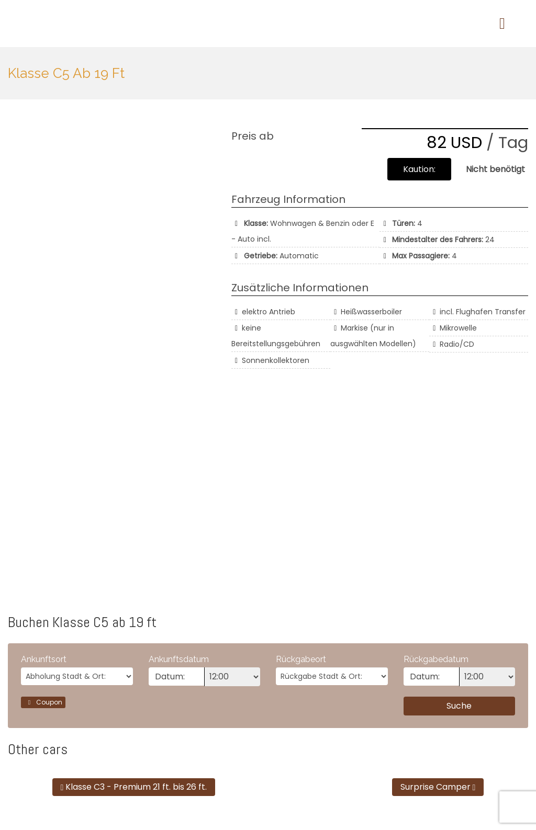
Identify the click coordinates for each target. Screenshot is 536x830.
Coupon (43, 702)
